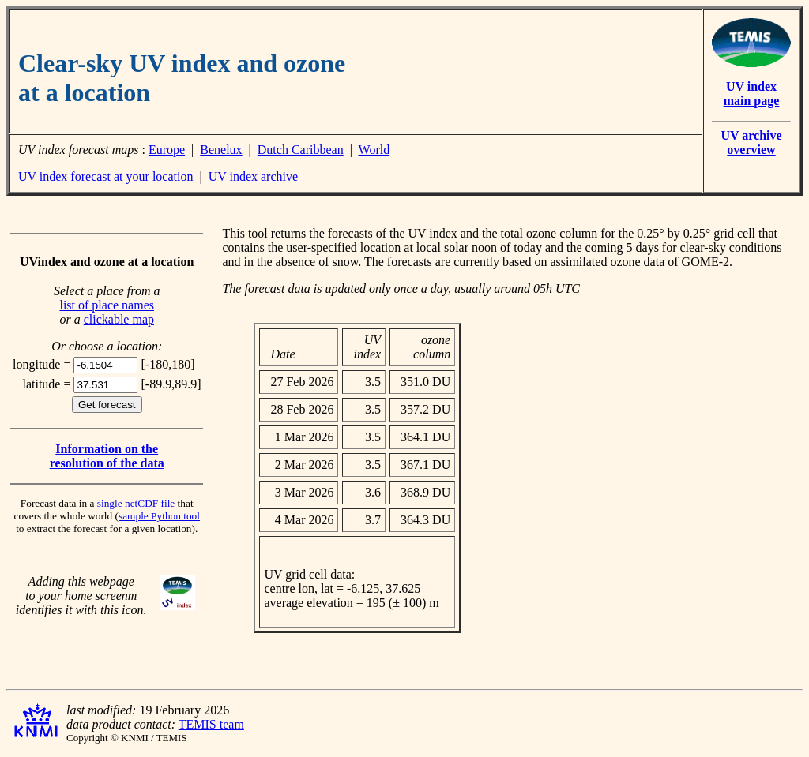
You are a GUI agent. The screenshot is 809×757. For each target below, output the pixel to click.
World (374, 149)
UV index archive (253, 176)
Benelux (221, 149)
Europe (167, 149)
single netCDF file (136, 503)
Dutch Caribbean (301, 149)
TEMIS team (211, 724)
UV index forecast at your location (105, 176)
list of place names (106, 305)
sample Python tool (159, 516)
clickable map (119, 319)
